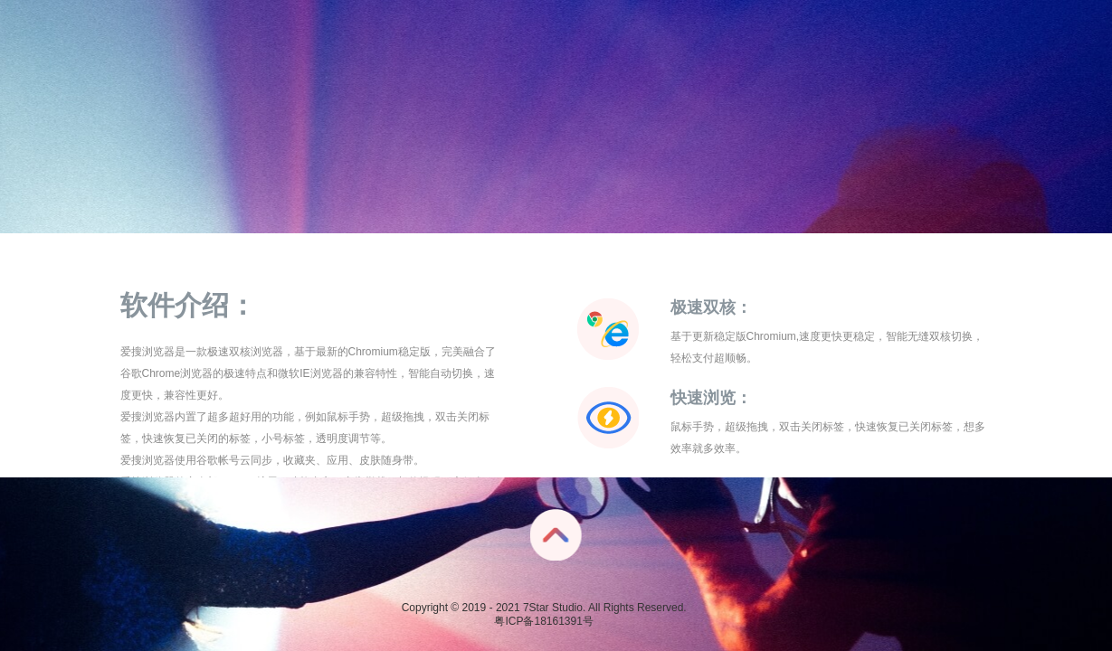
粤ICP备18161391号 (543, 621)
